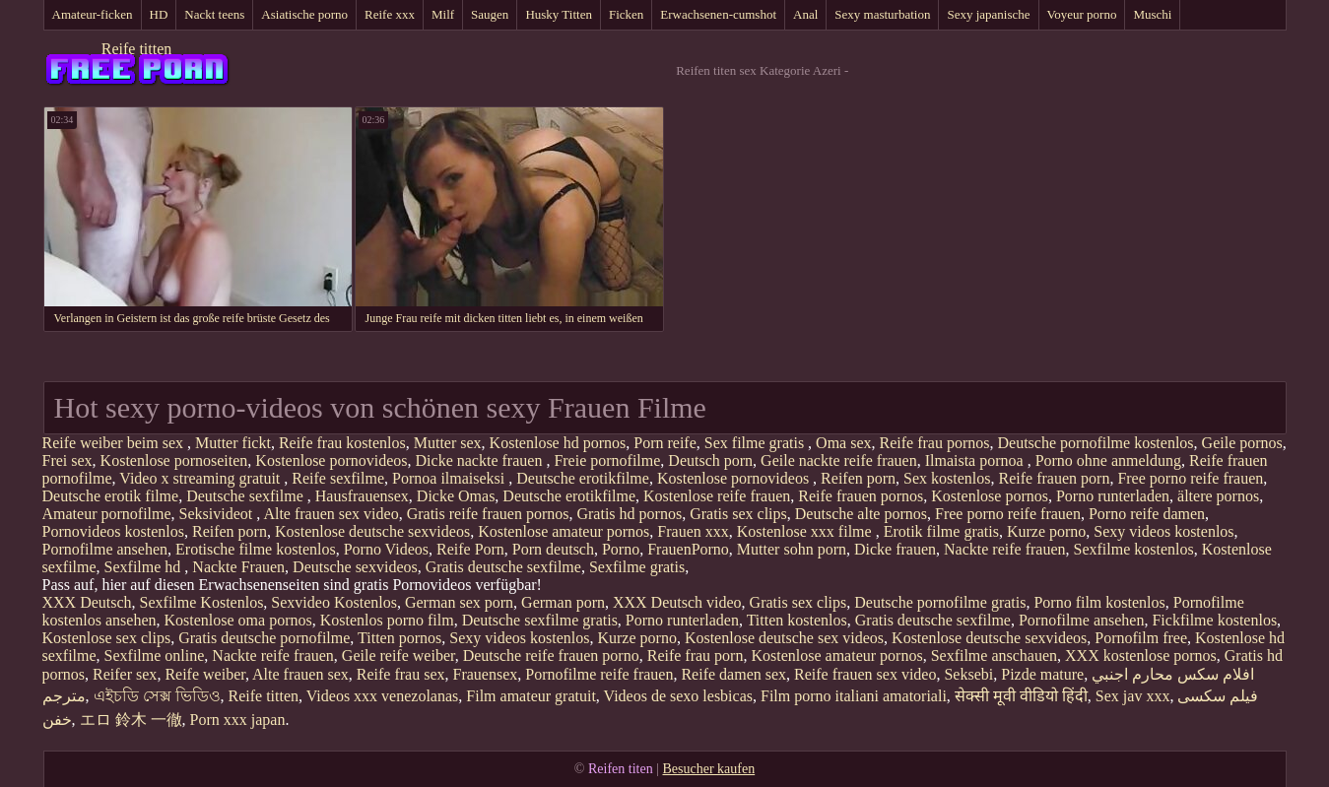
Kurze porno (1046, 531)
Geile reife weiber (398, 655)
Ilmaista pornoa (976, 460)
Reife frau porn (695, 655)
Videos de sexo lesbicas (678, 696)
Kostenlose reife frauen (716, 496)
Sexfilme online (154, 655)
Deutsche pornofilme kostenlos (1096, 442)
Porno (620, 549)
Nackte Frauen (238, 566)
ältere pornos (1218, 496)
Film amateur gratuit (531, 696)
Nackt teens (214, 14)
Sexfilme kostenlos (1134, 549)
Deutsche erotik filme (110, 496)
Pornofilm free (1141, 637)
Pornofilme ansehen (105, 549)
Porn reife (665, 442)
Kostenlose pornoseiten (174, 460)
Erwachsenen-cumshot (718, 14)
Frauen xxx (692, 531)
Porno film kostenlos (1098, 602)
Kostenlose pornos (989, 496)
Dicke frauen (895, 549)
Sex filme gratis (756, 442)
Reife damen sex (733, 674)
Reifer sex (125, 674)
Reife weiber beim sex (115, 442)
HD (159, 14)
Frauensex (485, 674)
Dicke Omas (456, 496)
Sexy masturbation (882, 14)
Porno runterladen (1112, 496)
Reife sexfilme (338, 478)
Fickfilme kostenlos (1214, 620)
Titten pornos (399, 637)
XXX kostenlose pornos (1141, 655)
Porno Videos (386, 549)
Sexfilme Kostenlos (202, 602)
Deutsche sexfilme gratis (540, 620)
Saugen (489, 14)
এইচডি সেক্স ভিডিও (157, 696)
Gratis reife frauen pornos (488, 513)
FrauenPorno (688, 549)
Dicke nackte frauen (481, 460)
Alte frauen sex (300, 674)
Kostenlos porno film (387, 620)
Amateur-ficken (92, 14)
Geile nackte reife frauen (839, 460)
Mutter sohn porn (791, 549)
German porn (563, 602)
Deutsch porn (710, 460)
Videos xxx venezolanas (382, 696)
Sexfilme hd (144, 566)
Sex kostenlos (946, 478)
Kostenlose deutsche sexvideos (372, 531)
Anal (805, 14)
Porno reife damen (1147, 513)
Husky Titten (558, 14)
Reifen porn (858, 478)
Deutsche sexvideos (355, 566)
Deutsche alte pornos (861, 513)
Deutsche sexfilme (246, 496)
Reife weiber (205, 674)
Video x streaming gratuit (201, 478)
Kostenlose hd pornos (558, 442)
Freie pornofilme (607, 460)
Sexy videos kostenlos (1163, 531)
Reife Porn (470, 549)
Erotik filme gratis (941, 531)
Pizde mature (1042, 674)
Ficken (626, 14)
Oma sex (843, 442)
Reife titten (136, 48)
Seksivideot (218, 513)
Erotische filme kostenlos (255, 549)
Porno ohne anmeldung (1108, 460)
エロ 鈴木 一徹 (131, 719)
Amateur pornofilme (106, 513)
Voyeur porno (1082, 14)
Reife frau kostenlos (342, 442)
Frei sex (67, 460)
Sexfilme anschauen (994, 655)
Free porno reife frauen (1190, 478)
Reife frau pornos (935, 442)
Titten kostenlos (797, 620)
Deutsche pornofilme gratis (940, 602)
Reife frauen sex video (865, 674)
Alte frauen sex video (330, 513)
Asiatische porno (304, 14)
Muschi (1152, 14)
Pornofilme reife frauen (599, 674)
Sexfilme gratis (637, 566)
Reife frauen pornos (860, 496)
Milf (443, 14)
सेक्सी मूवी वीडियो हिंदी (1021, 696)
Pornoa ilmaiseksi (450, 478)
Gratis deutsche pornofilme (264, 637)
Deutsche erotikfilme (582, 478)
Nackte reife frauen (1004, 549)
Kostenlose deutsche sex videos (784, 637)
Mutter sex (448, 442)
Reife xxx (390, 14)
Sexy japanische (988, 14)
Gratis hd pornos (629, 513)
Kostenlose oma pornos (237, 620)
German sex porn (459, 602)
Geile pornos (1242, 442)
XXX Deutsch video (677, 602)
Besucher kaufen (708, 768)
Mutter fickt (233, 442)
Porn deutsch (553, 549)
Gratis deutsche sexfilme (503, 566)
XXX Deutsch (87, 602)
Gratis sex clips (738, 513)
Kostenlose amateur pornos (563, 531)
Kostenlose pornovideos (331, 460)
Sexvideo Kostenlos (334, 602)
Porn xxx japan (238, 719)
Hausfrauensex (362, 496)
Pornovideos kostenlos (113, 531)
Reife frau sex (401, 674)
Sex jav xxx (1133, 696)
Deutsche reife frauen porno (551, 655)
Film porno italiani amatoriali (854, 696)
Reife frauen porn (1054, 478)
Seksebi (968, 674)
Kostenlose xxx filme (806, 531)
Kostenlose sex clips (106, 637)
